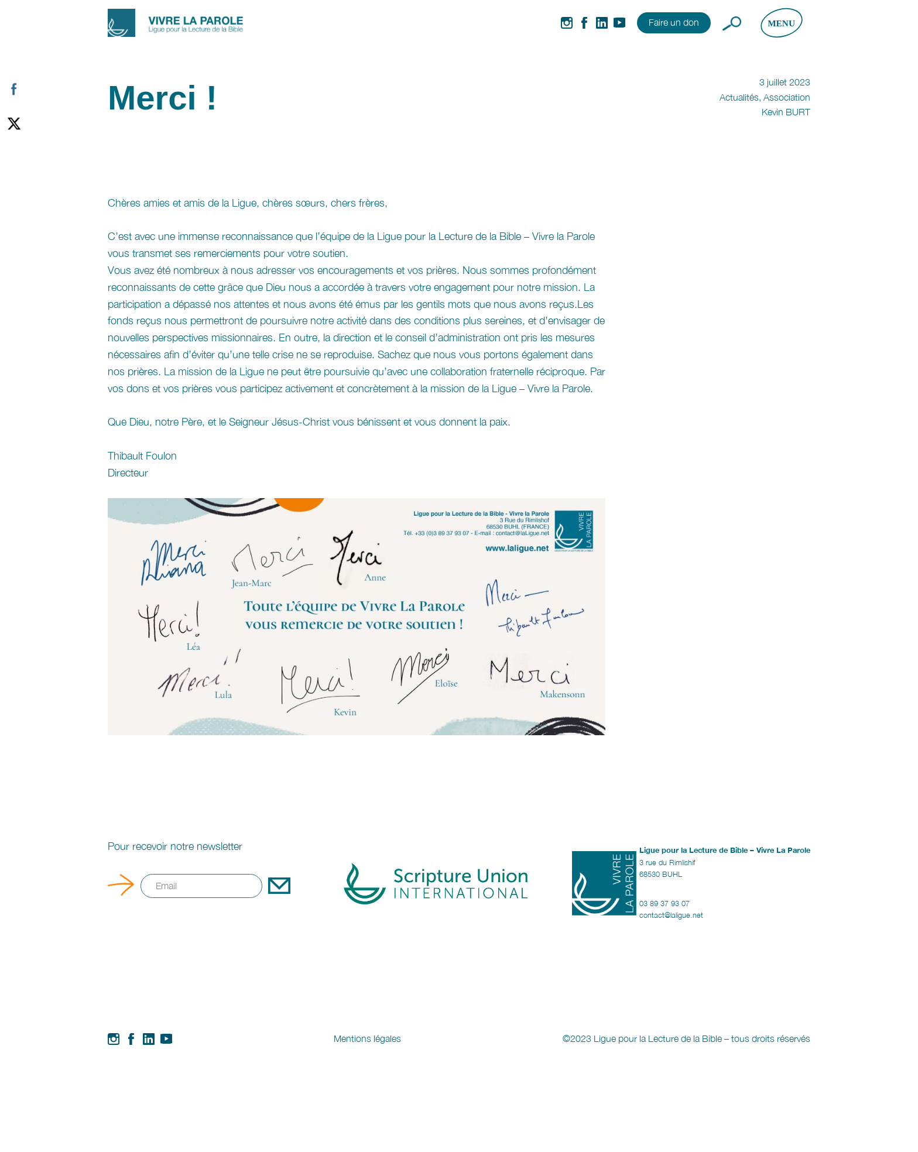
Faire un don (674, 22)
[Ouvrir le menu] (781, 23)
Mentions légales (367, 1038)
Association (786, 97)
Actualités (739, 97)
